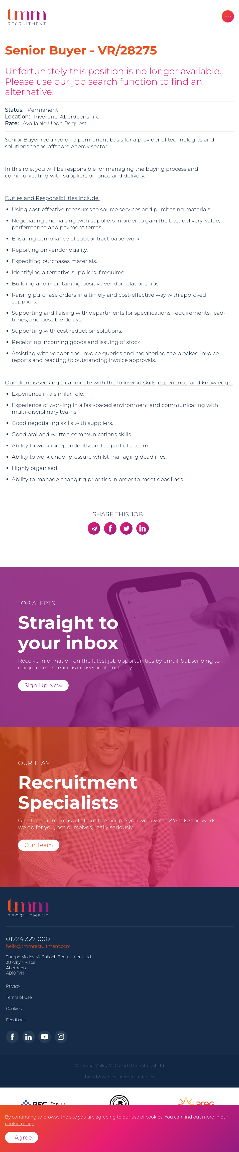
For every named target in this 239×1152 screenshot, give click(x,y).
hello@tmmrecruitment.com (38, 946)
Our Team (38, 845)
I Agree (21, 1137)
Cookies (14, 1008)
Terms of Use (19, 997)
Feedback (16, 1019)
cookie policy (19, 1124)
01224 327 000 (28, 939)
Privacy (13, 986)
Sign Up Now (43, 685)
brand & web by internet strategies (119, 1076)
